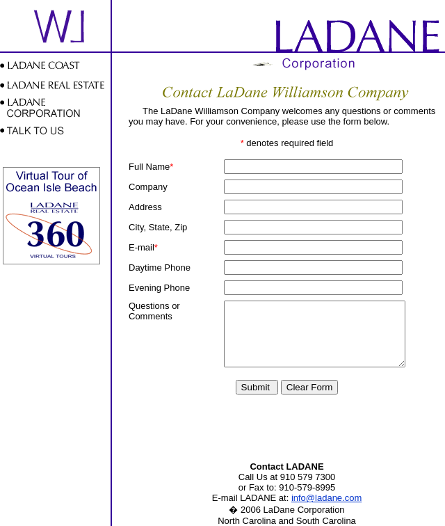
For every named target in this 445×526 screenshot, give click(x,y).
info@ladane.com (326, 498)
